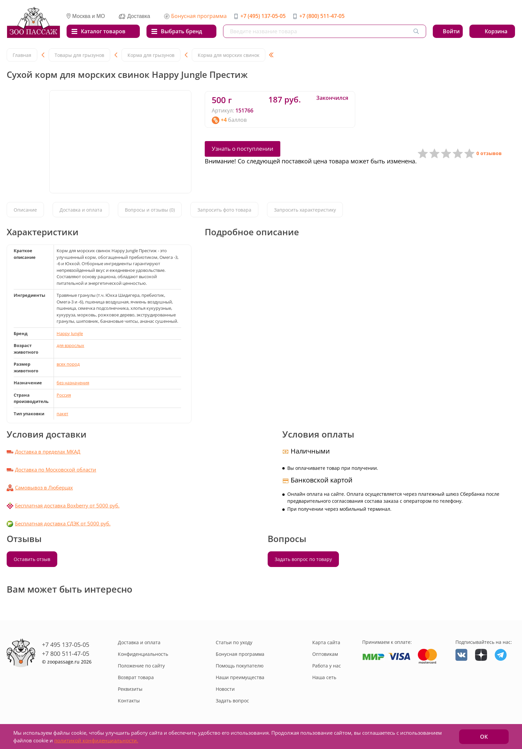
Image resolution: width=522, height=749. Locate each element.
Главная (22, 55)
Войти (451, 31)
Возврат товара (136, 677)
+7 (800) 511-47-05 (322, 16)
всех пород (68, 364)
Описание (25, 210)
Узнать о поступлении (242, 148)
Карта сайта (326, 642)
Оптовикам (325, 654)
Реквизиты (130, 689)
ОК (484, 736)
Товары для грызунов (79, 55)
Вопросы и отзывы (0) (150, 210)
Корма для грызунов (151, 55)
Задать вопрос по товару (303, 559)
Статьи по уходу (234, 642)
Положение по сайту (141, 665)
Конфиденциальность (143, 654)
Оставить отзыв (32, 559)
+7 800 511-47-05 (65, 653)
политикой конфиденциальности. (96, 740)
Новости (225, 689)
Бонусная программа (199, 16)
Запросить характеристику (305, 210)
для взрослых (70, 345)
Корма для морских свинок (228, 55)
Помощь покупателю (240, 665)
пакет (62, 414)
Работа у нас (326, 665)
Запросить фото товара (224, 210)
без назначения (73, 383)
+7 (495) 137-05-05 (263, 16)
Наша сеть (324, 677)
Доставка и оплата (81, 210)
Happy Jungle (70, 333)
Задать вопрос (232, 700)
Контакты (129, 700)
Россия (64, 395)
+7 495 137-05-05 (65, 645)
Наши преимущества (240, 677)
